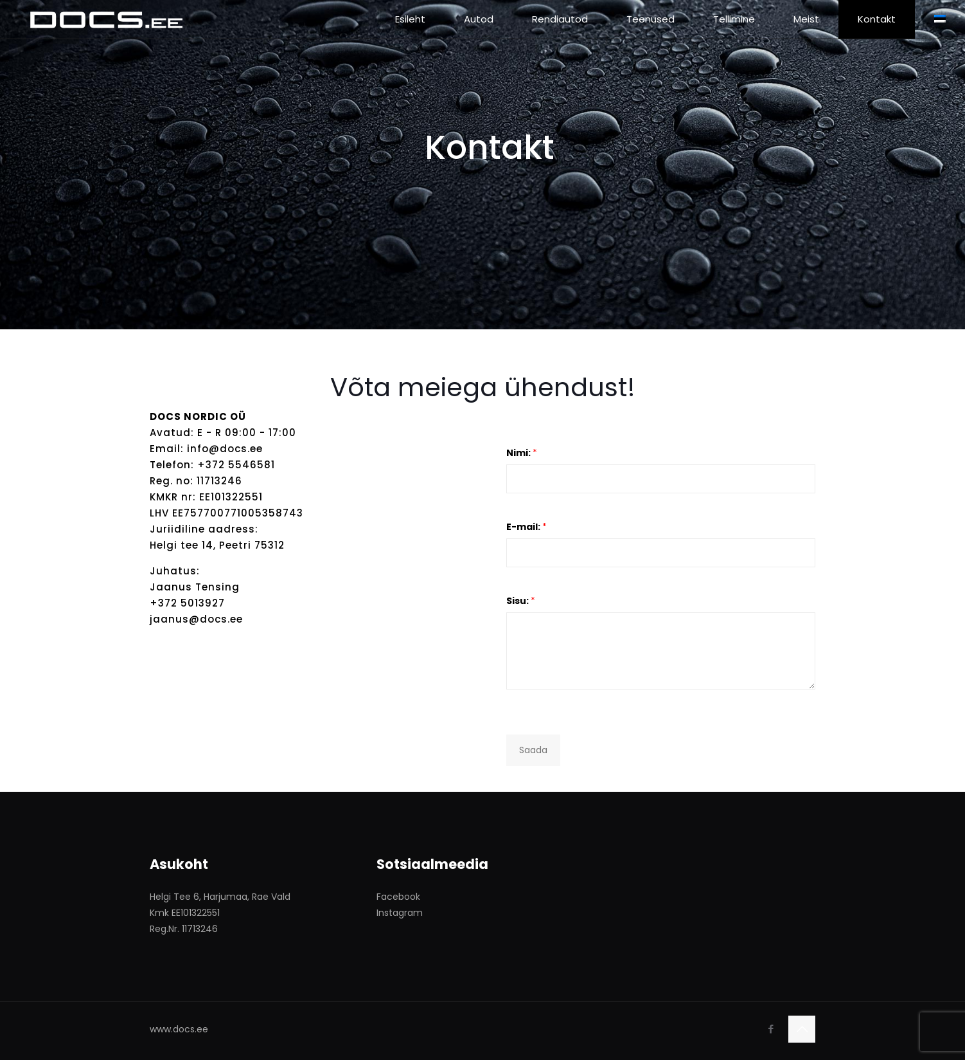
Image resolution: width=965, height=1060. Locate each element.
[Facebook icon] (770, 1029)
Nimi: (521, 452)
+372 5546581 (236, 464)
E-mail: (526, 526)
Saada (533, 750)
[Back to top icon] (801, 1029)
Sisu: (520, 600)
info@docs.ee (225, 448)
